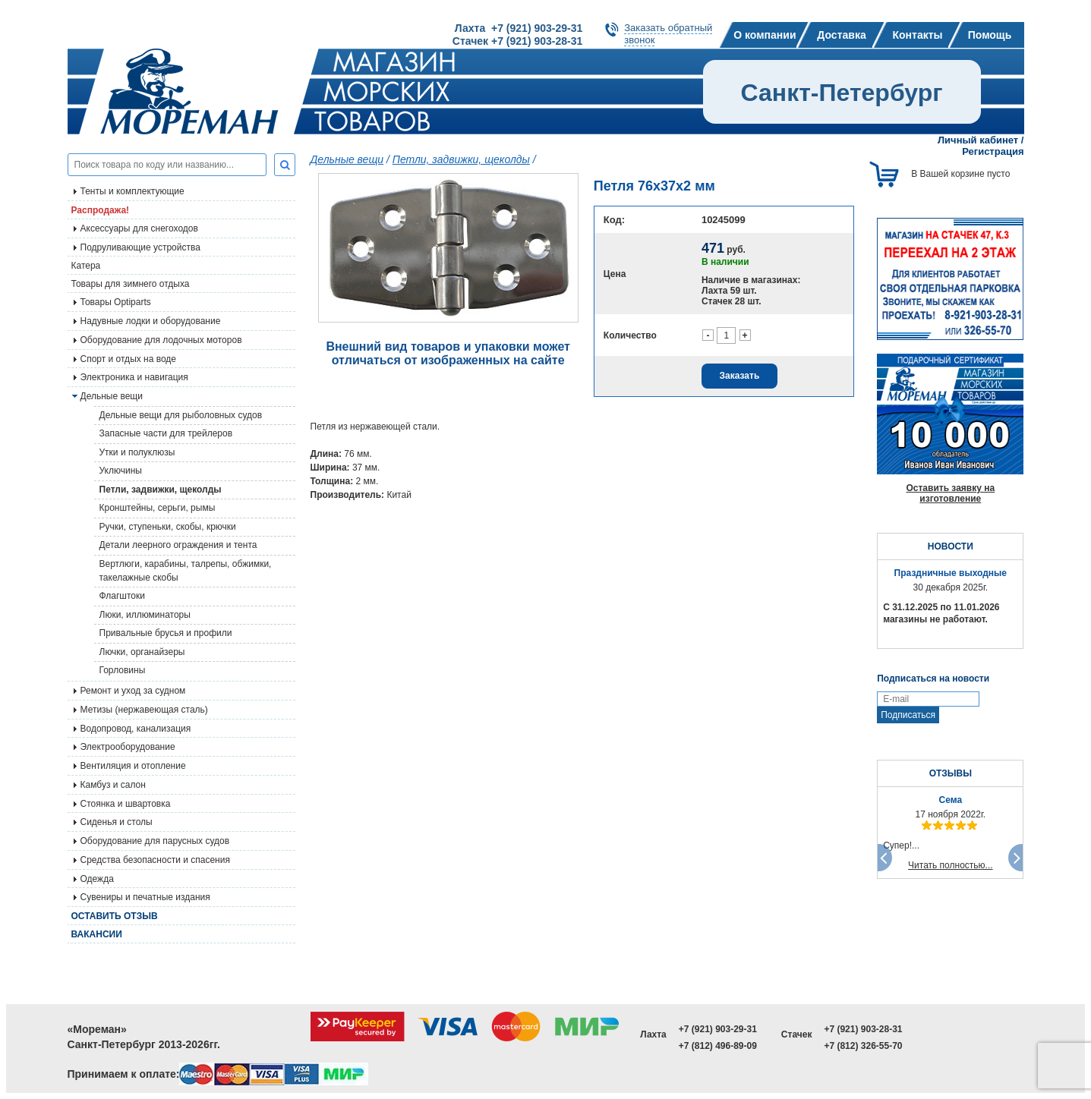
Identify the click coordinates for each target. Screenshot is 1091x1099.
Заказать (740, 375)
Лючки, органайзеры (142, 652)
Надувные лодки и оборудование (150, 321)
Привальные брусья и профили (165, 633)
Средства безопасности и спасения (155, 860)
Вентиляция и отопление (133, 765)
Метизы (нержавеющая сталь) (144, 709)
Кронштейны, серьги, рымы (157, 507)
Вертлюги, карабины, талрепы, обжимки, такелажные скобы (185, 571)
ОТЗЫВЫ (950, 773)
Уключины (120, 470)
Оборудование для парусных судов (155, 841)
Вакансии (96, 934)
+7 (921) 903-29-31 (718, 1029)
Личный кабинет (978, 140)
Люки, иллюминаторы (145, 614)
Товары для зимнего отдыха (130, 284)
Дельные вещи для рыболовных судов (181, 415)
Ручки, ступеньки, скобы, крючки (167, 526)
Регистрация (992, 151)
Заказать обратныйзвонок (668, 34)
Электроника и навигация (134, 377)
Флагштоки (122, 595)
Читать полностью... (950, 865)
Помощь (990, 35)
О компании (764, 35)
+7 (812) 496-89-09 (718, 1046)
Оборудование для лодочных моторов (161, 340)
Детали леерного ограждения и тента (178, 545)
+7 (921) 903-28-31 (863, 1029)
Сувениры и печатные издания (145, 897)
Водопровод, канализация (135, 728)
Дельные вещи (347, 159)
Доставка (841, 35)
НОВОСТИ (950, 546)
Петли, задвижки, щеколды (160, 489)
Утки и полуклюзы (137, 452)
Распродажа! (100, 210)
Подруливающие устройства (140, 247)
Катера (86, 265)
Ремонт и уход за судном (133, 690)
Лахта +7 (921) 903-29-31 (518, 28)
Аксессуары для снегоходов (139, 228)
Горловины (122, 670)
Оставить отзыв (114, 916)
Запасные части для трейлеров (166, 433)
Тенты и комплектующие (132, 191)
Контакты (917, 35)
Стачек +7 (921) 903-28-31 (517, 41)
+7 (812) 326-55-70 (863, 1046)
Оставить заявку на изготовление (950, 493)
